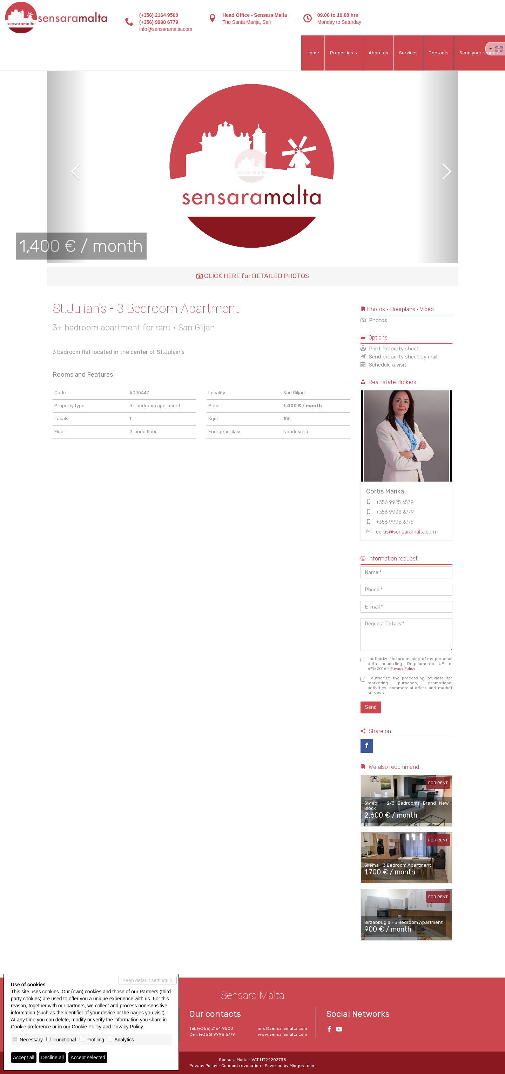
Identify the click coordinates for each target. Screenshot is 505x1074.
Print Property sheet (390, 348)
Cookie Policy (87, 1026)
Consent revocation (241, 1065)
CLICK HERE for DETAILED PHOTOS (252, 276)
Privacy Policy (402, 668)
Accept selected (87, 1057)
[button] (67, 166)
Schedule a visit (383, 365)
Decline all (52, 1057)
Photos (374, 320)
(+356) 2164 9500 (158, 15)
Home (313, 52)
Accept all (23, 1057)
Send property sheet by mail (399, 357)
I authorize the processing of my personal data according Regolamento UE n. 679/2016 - (407, 663)
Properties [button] (344, 52)
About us (378, 52)
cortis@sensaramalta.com (406, 532)
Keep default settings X (147, 980)
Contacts (439, 52)
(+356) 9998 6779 (158, 22)
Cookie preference (31, 1026)
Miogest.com (303, 1065)
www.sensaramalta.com (282, 1034)
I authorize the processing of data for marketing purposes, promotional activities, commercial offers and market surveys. (407, 685)
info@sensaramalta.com (165, 29)
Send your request (479, 52)
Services (408, 52)
